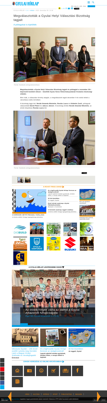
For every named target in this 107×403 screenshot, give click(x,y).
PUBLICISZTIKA (66, 397)
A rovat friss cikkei (52, 187)
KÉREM (103, 400)
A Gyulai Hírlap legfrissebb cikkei (44, 267)
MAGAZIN (78, 397)
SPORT (55, 397)
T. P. (27, 10)
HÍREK (32, 10)
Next (93, 317)
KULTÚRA (36, 397)
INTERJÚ (46, 397)
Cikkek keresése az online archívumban (42, 364)
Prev (23, 317)
